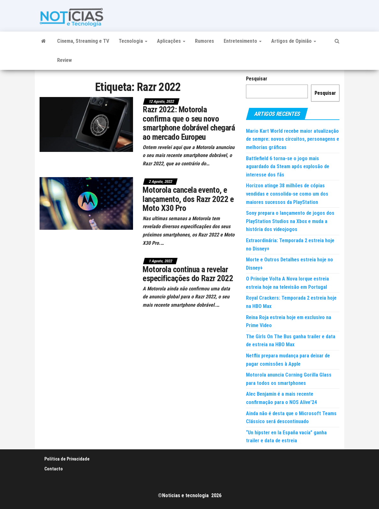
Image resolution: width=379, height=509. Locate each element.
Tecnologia (133, 41)
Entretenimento (243, 41)
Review (64, 60)
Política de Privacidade (67, 458)
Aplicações (171, 41)
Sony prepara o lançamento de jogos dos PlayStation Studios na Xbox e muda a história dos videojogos (290, 221)
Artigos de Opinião (293, 41)
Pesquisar (256, 79)
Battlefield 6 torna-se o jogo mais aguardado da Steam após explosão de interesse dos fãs (287, 166)
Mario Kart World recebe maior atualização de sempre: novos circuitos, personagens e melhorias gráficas (292, 139)
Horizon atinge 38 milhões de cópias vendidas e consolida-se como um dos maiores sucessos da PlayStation (287, 194)
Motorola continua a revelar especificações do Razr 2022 (188, 274)
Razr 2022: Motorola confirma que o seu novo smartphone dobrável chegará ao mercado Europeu (189, 123)
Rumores (204, 41)
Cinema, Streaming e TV (83, 41)
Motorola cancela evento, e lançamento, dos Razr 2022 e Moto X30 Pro (188, 199)
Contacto (53, 468)
